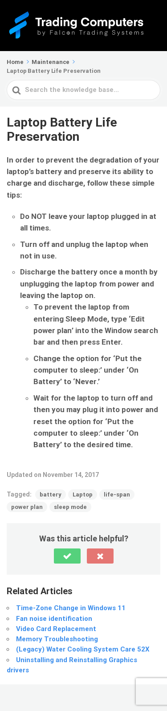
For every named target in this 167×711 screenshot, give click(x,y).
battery (50, 494)
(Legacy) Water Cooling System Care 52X (83, 649)
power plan (27, 507)
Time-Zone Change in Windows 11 (71, 608)
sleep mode (70, 507)
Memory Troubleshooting (57, 639)
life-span (117, 494)
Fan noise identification (54, 619)
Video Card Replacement (56, 629)
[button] (67, 556)
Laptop (83, 494)
